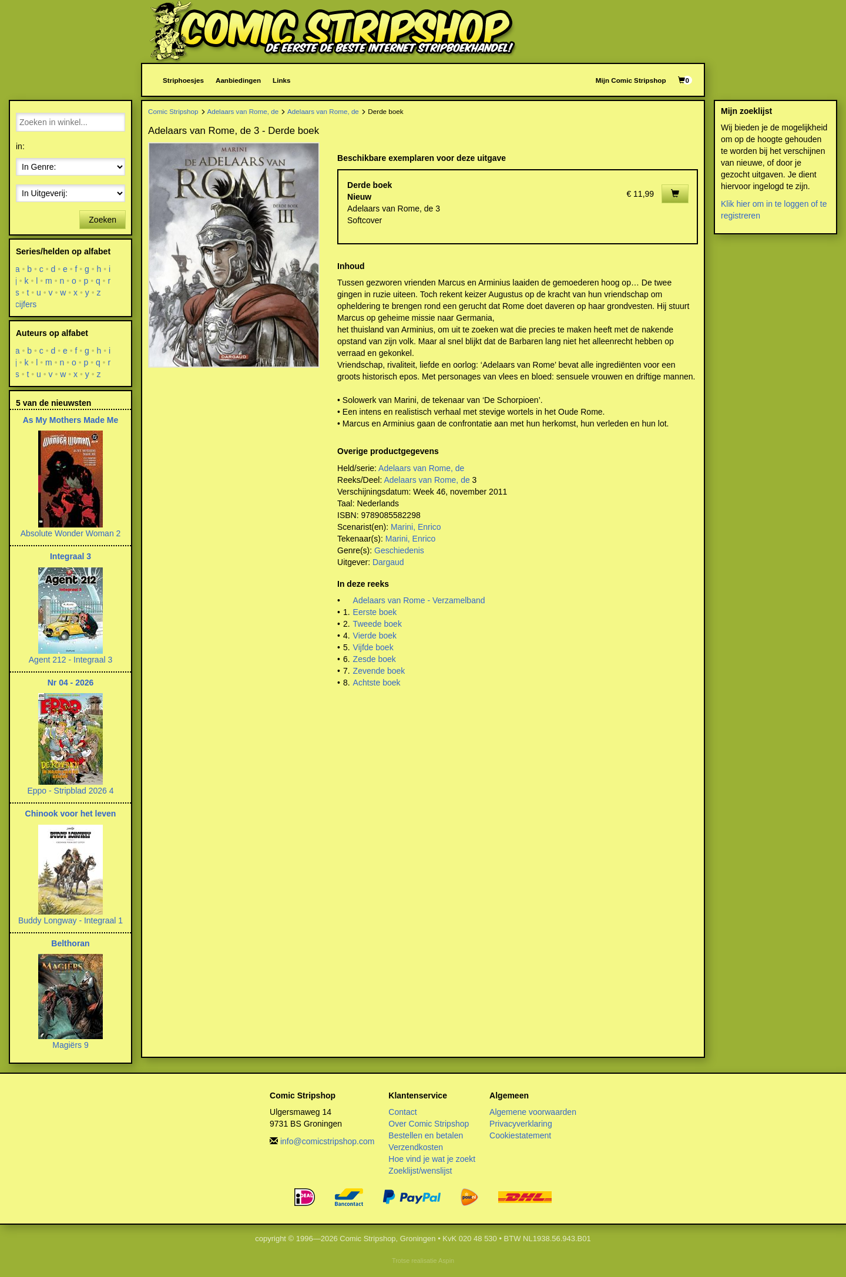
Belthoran (70, 943)
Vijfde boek (373, 647)
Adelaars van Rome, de (242, 111)
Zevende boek (379, 671)
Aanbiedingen (238, 80)
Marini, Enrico (416, 527)
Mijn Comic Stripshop (631, 80)
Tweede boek (377, 624)
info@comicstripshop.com (327, 1141)
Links (281, 80)
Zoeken (102, 219)
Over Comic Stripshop (428, 1123)
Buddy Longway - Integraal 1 (70, 920)
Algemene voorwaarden (532, 1112)
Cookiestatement (520, 1135)
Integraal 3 (70, 556)
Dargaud (388, 562)
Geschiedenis (399, 550)
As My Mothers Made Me (71, 420)
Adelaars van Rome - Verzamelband (419, 600)
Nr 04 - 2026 (71, 682)
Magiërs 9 (70, 1045)
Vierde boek (375, 635)
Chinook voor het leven (70, 813)
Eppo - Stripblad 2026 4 (70, 790)
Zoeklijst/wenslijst (420, 1170)
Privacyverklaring (520, 1123)
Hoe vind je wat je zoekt (431, 1159)
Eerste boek (375, 612)
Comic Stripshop (173, 111)
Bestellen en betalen (425, 1135)
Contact (402, 1112)
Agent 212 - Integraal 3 (70, 659)
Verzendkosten (415, 1147)
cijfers (26, 304)
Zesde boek (374, 659)
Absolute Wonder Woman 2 (71, 533)
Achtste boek (377, 682)
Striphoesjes (183, 80)
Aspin (446, 1260)
